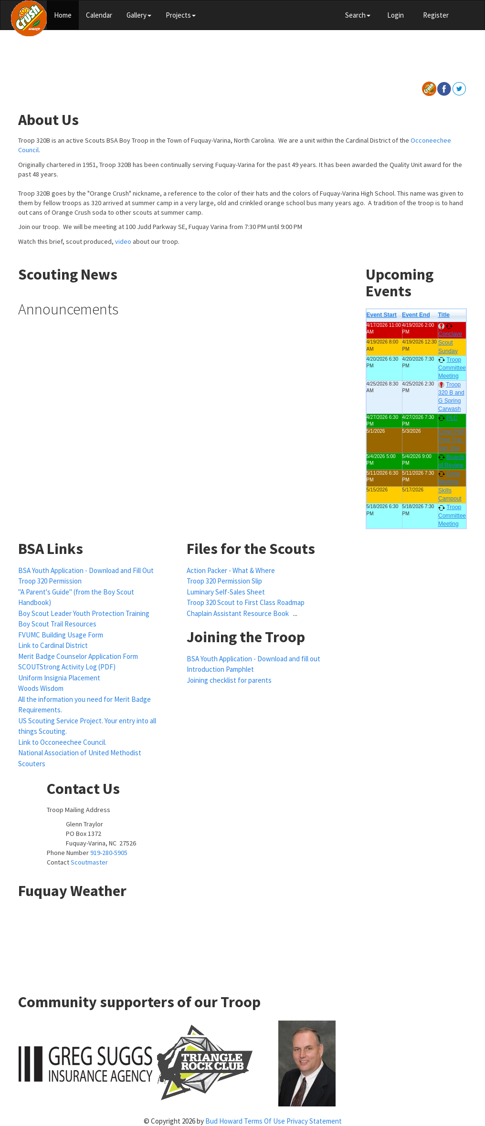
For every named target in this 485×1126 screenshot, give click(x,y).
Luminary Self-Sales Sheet (226, 591)
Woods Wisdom (40, 688)
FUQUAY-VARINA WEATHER (242, 943)
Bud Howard (223, 1121)
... (295, 613)
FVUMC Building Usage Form (60, 634)
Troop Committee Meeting (452, 367)
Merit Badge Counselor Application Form (78, 656)
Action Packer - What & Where (231, 570)
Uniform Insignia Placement (59, 677)
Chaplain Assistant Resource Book (238, 613)
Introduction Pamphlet (220, 669)
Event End (416, 315)
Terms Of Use (264, 1121)
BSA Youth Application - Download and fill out (253, 658)
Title (443, 315)
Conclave (450, 334)
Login (395, 15)
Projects (181, 15)
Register (436, 15)
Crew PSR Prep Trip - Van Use (451, 439)
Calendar (99, 15)
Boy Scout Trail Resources (57, 623)
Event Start (382, 315)
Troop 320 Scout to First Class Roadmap (246, 602)
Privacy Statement (314, 1121)
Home (63, 15)
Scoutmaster (89, 862)
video (123, 241)
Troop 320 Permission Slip (224, 580)
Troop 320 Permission (50, 580)
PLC (451, 418)
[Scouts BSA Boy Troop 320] (29, 17)
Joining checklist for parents (229, 680)
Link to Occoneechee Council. (62, 742)
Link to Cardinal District (53, 645)
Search (357, 15)
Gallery (139, 15)
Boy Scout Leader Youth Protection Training (83, 613)
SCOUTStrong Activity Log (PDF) (67, 666)
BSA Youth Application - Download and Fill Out (86, 570)
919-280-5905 (108, 852)
